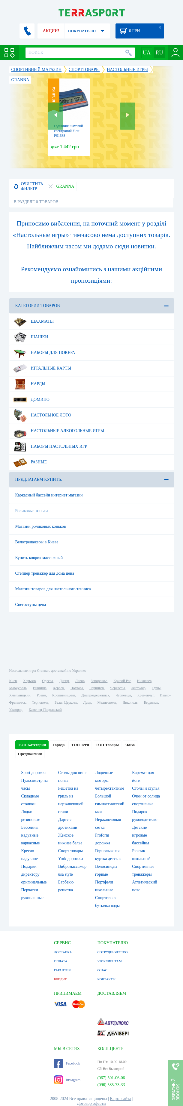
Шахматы (33, 321)
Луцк (87, 702)
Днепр (64, 681)
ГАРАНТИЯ (62, 970)
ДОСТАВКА (63, 952)
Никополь (130, 702)
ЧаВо (130, 744)
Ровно (41, 695)
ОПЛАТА (60, 961)
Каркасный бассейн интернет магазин (49, 495)
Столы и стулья (145, 788)
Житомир (138, 688)
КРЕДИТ (60, 979)
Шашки (30, 337)
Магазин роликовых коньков (40, 526)
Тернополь (40, 702)
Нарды (29, 384)
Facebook (67, 1063)
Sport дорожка (33, 772)
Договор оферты (91, 1103)
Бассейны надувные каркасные (30, 835)
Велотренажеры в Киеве (36, 542)
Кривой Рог (121, 681)
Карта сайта (120, 1098)
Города (58, 744)
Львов (80, 681)
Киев (13, 681)
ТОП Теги (80, 744)
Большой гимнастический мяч (109, 804)
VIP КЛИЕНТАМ (109, 961)
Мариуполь (18, 688)
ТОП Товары (107, 744)
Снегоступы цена (30, 604)
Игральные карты (42, 368)
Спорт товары (70, 851)
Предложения (30, 753)
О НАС (102, 970)
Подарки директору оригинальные (34, 874)
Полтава (76, 688)
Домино (31, 400)
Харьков (29, 681)
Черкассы (117, 688)
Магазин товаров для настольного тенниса (53, 589)
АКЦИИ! (51, 31)
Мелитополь (107, 702)
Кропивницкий (63, 695)
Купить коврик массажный (39, 557)
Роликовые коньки (31, 510)
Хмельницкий (20, 695)
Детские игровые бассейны (140, 835)
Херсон (58, 688)
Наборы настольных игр (50, 446)
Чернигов (96, 688)
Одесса (47, 681)
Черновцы (123, 695)
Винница (39, 688)
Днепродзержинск (95, 695)
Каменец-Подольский (45, 710)
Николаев (144, 681)
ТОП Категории (32, 744)
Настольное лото (42, 415)
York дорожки (70, 858)
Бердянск (151, 702)
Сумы (156, 688)
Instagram (67, 1079)
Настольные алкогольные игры (58, 431)
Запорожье (99, 681)
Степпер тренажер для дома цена (44, 573)
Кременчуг (145, 695)
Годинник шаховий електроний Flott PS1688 (68, 131)
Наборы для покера (44, 353)
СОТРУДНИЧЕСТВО (112, 952)
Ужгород (15, 710)
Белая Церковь (66, 702)
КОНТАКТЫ (106, 979)
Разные (30, 462)
